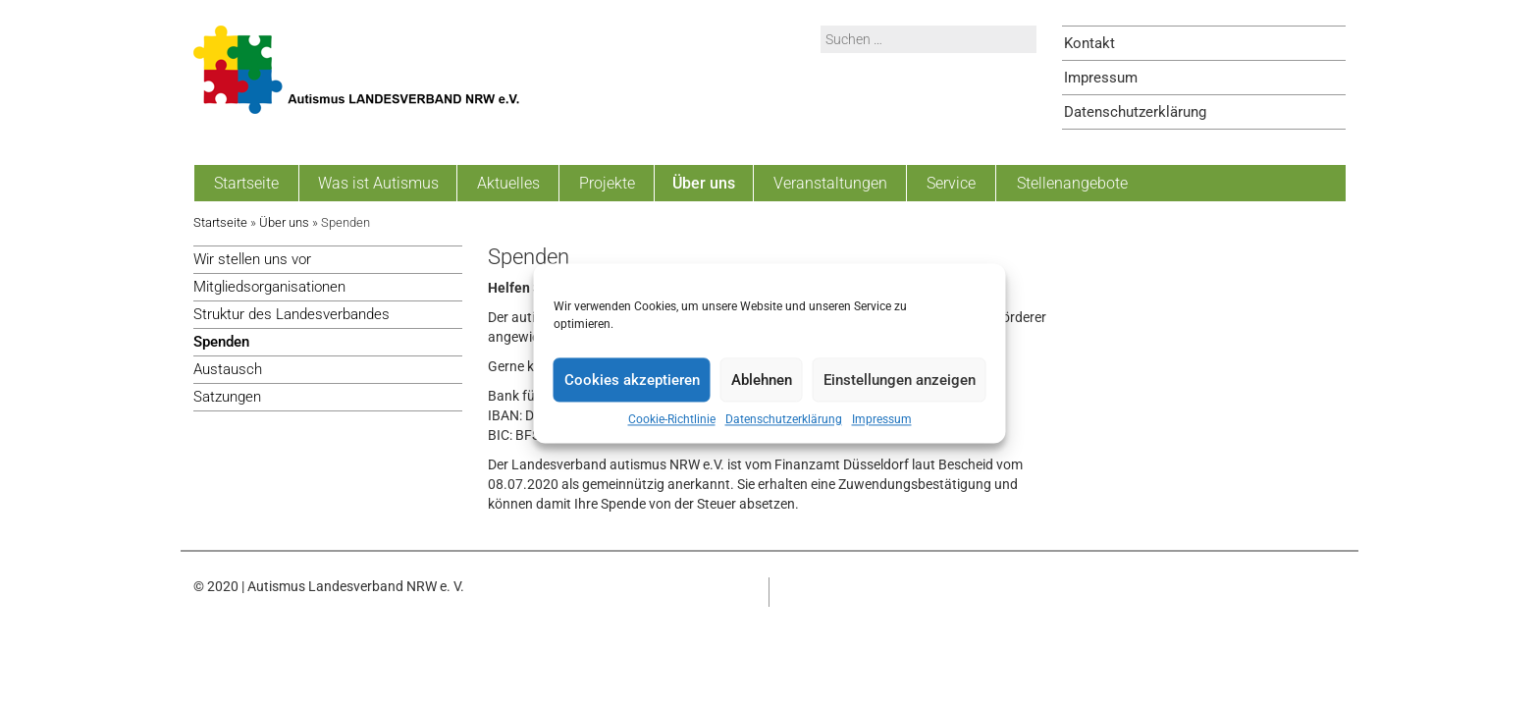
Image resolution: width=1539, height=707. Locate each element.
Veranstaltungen (830, 183)
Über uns (703, 183)
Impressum (882, 419)
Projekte (607, 183)
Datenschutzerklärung (783, 419)
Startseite (246, 183)
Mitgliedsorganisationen (269, 287)
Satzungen (227, 397)
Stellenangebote (1072, 183)
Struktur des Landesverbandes (291, 314)
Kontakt (1089, 43)
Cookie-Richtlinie (672, 419)
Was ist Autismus (378, 183)
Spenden (221, 342)
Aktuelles (508, 183)
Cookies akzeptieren (632, 380)
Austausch (227, 369)
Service (951, 183)
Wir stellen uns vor (252, 259)
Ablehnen (761, 380)
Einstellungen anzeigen (899, 380)
